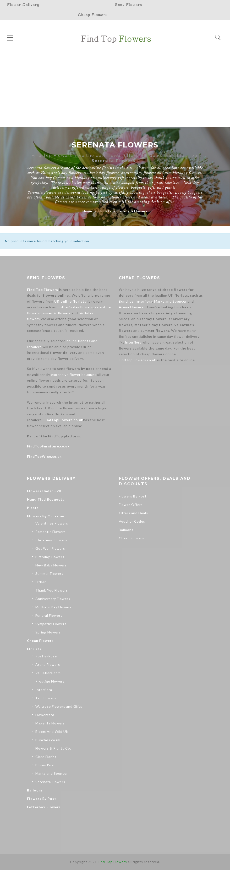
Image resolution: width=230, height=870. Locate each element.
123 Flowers (45, 698)
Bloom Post (45, 765)
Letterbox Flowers (44, 807)
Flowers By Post (41, 799)
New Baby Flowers (51, 565)
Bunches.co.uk (47, 740)
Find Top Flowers (42, 290)
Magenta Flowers (50, 723)
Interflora (144, 301)
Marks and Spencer (170, 301)
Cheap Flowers (40, 640)
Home (87, 211)
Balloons (35, 790)
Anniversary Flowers (52, 599)
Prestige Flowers (50, 681)
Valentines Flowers (51, 523)
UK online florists (70, 301)
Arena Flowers (131, 307)
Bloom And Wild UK (52, 731)
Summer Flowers (49, 573)
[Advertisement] (115, 90)
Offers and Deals (133, 513)
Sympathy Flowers (50, 624)
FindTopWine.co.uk (44, 456)
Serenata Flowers (50, 782)
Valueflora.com (48, 673)
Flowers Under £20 (44, 491)
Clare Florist (45, 757)
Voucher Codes (132, 521)
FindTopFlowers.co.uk (63, 420)
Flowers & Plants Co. (53, 748)
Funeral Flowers (48, 615)
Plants (33, 508)
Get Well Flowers (50, 548)
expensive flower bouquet (73, 375)
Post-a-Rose (46, 656)
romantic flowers (56, 313)
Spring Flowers (48, 632)
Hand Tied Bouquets (45, 499)
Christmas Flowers (51, 540)
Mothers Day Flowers (53, 607)
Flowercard (44, 715)
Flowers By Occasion (45, 516)
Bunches (126, 301)
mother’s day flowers (75, 307)
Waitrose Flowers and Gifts (58, 706)
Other (40, 582)
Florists (105, 211)
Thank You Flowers (51, 590)
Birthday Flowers (49, 557)
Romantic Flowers (50, 532)
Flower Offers (131, 505)
